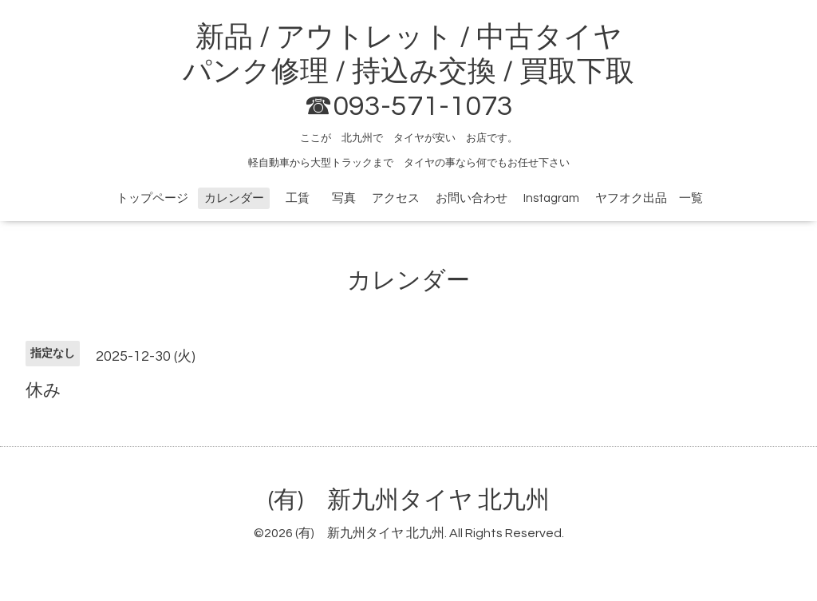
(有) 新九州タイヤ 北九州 (409, 500)
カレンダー (234, 198)
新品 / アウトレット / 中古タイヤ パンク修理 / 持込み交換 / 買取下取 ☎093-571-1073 (408, 71)
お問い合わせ (471, 198)
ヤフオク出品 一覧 (649, 198)
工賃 (304, 198)
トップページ (152, 198)
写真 (344, 198)
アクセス (396, 198)
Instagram (551, 198)
